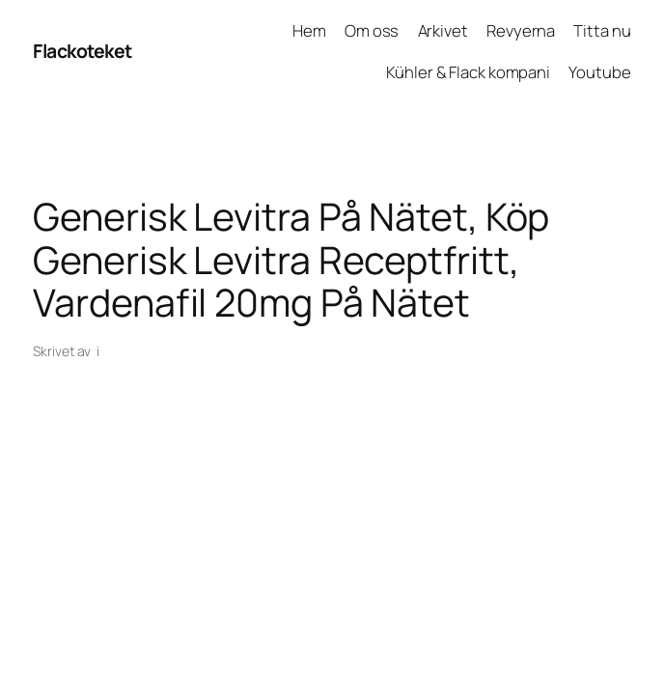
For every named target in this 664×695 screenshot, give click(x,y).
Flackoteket (82, 51)
